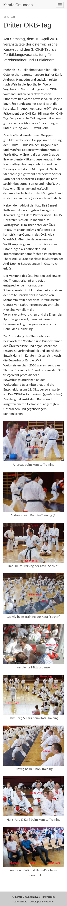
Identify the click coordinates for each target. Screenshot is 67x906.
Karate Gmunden (18, 4)
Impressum (49, 896)
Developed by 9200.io (42, 901)
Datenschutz (20, 901)
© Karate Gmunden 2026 (26, 896)
